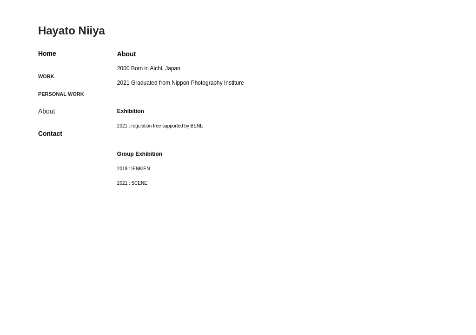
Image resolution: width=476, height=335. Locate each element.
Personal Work (61, 94)
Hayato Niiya (71, 30)
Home (47, 53)
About (46, 111)
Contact (50, 133)
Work (46, 76)
